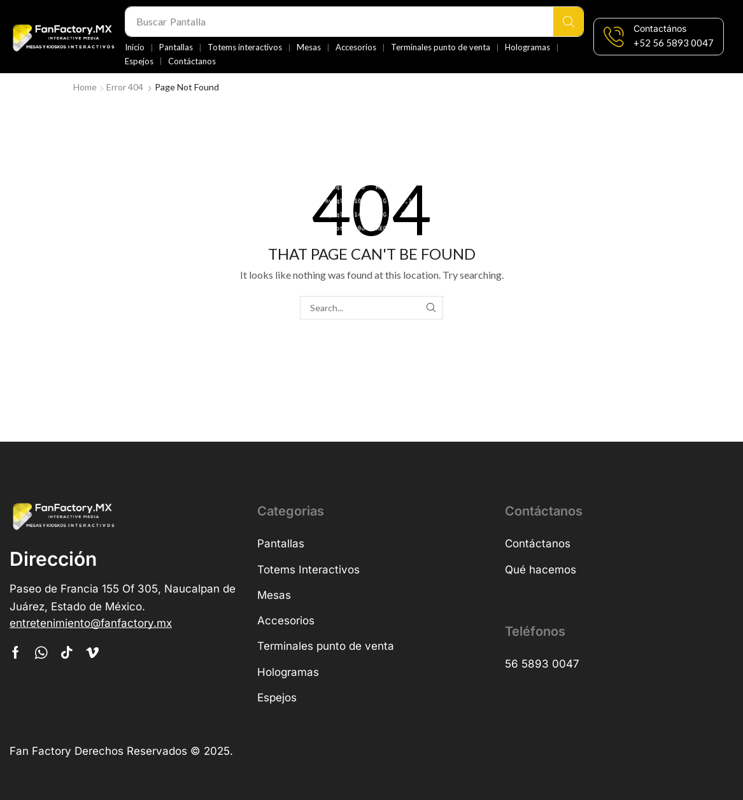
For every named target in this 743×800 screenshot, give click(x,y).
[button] (673, 43)
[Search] (568, 21)
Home (85, 86)
